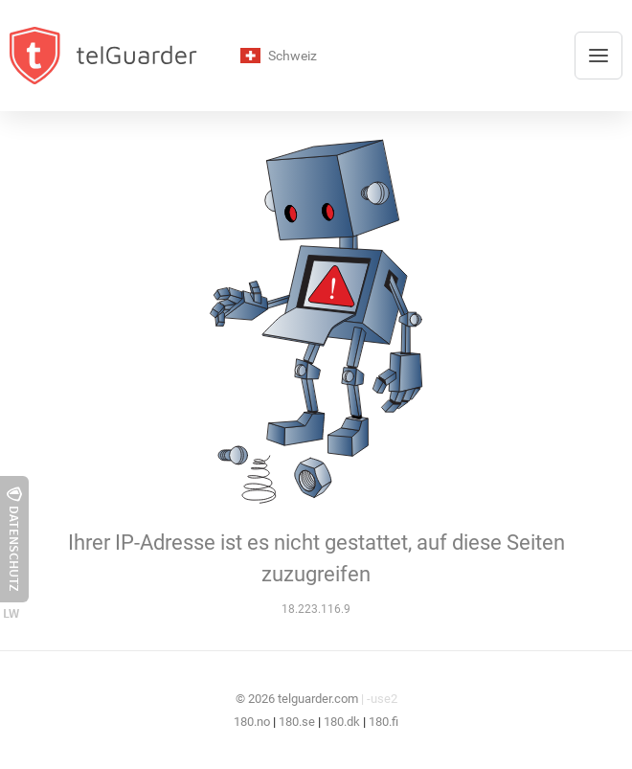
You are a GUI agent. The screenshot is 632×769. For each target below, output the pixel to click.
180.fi (383, 721)
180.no (252, 721)
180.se (297, 721)
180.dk (342, 721)
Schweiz (278, 55)
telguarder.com (318, 698)
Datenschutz (14, 539)
